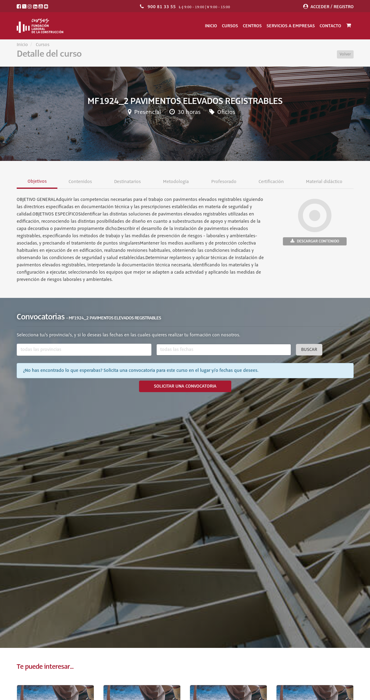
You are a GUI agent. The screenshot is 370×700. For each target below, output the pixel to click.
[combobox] (84, 350)
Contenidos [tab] (80, 181)
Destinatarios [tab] (127, 181)
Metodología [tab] (176, 181)
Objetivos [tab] (36, 181)
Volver (345, 54)
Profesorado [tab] (223, 181)
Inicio (211, 26)
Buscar (309, 349)
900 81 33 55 (162, 7)
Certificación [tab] (271, 181)
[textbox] (84, 349)
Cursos (230, 26)
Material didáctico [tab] (324, 181)
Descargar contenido (314, 241)
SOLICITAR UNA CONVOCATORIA (185, 386)
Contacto (330, 26)
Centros (252, 26)
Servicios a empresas (290, 26)
